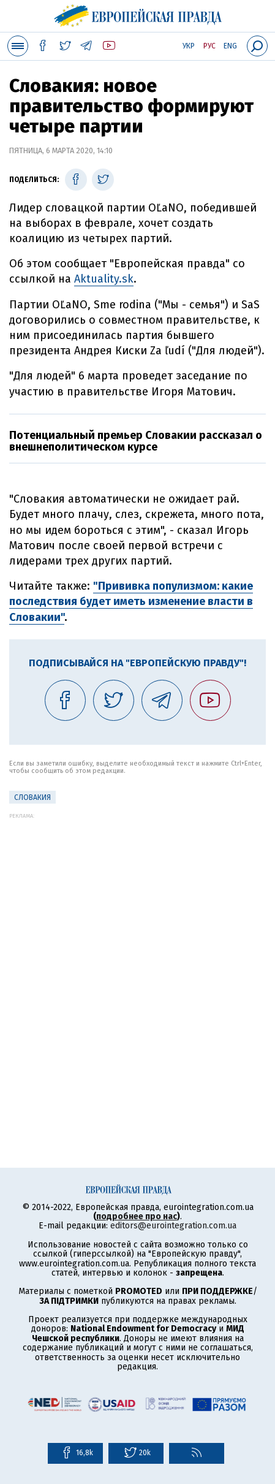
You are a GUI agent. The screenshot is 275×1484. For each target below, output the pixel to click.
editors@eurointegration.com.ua (173, 1225)
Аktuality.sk (104, 279)
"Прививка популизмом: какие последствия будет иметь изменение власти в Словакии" (131, 601)
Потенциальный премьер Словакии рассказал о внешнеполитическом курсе (135, 441)
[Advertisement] (137, 956)
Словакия (32, 797)
